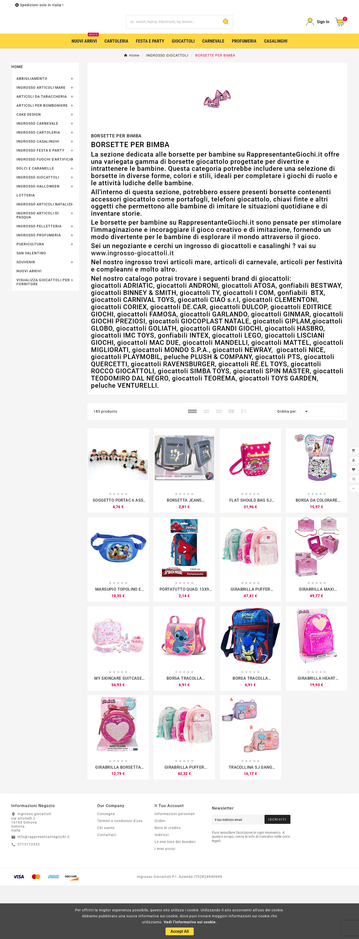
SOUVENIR (25, 316)
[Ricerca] (172, 48)
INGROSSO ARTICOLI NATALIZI (44, 258)
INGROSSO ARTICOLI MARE (41, 141)
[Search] (226, 48)
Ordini (160, 874)
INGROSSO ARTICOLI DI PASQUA (37, 269)
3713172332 (28, 898)
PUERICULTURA (30, 298)
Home (17, 120)
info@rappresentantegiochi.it (43, 890)
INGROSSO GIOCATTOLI (37, 231)
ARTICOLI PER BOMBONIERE (42, 159)
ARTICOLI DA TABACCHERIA (41, 150)
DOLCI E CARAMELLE (35, 222)
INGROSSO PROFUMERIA (38, 289)
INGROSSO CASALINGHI (37, 195)
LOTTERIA (25, 249)
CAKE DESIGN (28, 168)
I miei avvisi (165, 902)
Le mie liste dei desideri (175, 895)
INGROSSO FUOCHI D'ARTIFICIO (44, 213)
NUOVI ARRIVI (29, 325)
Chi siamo (106, 881)
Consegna (106, 867)
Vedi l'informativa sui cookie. (190, 922)
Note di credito (168, 881)
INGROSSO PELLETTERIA (39, 280)
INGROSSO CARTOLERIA (38, 186)
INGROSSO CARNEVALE (37, 177)
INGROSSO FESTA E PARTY (40, 204)
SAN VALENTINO (31, 307)
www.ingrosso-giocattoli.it (132, 306)
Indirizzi (162, 888)
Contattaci (106, 888)
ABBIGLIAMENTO (31, 132)
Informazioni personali (175, 867)
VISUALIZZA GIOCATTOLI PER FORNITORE (43, 336)
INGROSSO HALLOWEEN (38, 240)
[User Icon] (317, 49)
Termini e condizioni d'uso (120, 874)
